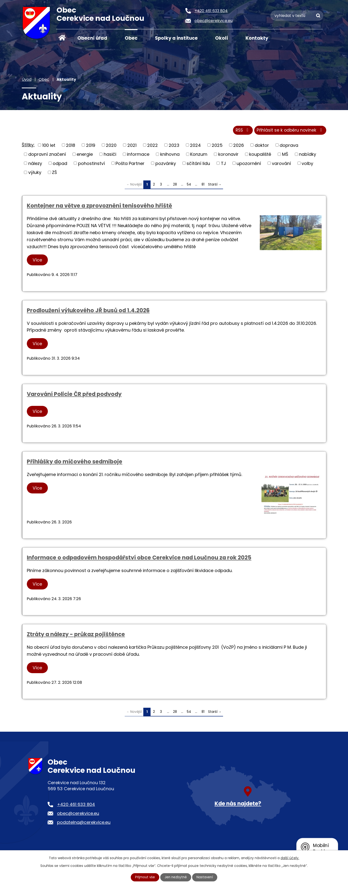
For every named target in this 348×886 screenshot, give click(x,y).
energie (85, 155)
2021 (132, 146)
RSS (240, 131)
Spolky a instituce (176, 38)
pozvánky (165, 164)
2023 (174, 146)
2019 (90, 146)
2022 (152, 146)
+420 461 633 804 (76, 806)
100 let (48, 146)
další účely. (290, 857)
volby (307, 164)
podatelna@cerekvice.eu (83, 823)
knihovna (170, 155)
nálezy (35, 164)
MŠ (285, 155)
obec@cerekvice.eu (78, 815)
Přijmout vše (144, 877)
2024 (195, 146)
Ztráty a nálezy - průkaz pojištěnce (76, 635)
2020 (111, 146)
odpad (60, 164)
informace (138, 155)
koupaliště (260, 155)
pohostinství (91, 164)
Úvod (62, 37)
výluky (34, 173)
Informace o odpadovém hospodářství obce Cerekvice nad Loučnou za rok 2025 (139, 559)
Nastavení (205, 877)
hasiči (110, 155)
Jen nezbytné (176, 877)
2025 (217, 146)
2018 (70, 146)
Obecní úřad (92, 38)
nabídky (307, 155)
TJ (223, 164)
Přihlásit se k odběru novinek (289, 131)
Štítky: (28, 146)
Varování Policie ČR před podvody (74, 395)
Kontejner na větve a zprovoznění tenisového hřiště (99, 207)
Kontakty (257, 38)
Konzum (198, 155)
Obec (131, 38)
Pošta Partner (130, 164)
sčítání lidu (198, 164)
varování (281, 164)
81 (203, 185)
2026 (238, 146)
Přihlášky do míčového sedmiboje (74, 462)
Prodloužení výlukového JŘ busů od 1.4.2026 (88, 311)
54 (189, 185)
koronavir (228, 155)
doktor (262, 146)
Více (38, 261)
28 (175, 185)
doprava (289, 146)
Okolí (221, 38)
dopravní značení (47, 155)
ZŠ (54, 173)
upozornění (249, 164)
